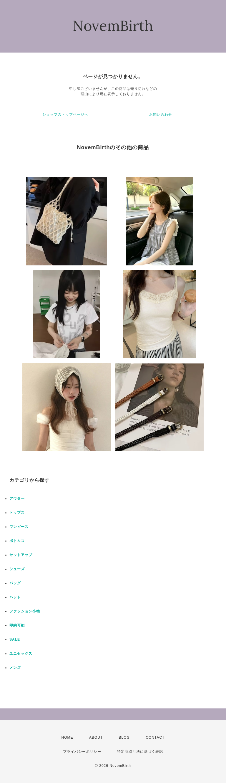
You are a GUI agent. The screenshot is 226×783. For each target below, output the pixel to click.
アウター (17, 498)
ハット (15, 597)
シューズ (17, 569)
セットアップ (20, 555)
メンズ (15, 668)
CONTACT (155, 737)
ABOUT (96, 737)
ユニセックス (20, 653)
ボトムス (17, 541)
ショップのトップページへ (65, 114)
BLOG (124, 737)
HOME (67, 737)
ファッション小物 (24, 611)
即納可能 (17, 625)
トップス (17, 513)
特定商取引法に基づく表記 (140, 752)
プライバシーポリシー (82, 752)
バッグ (15, 583)
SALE (14, 639)
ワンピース (19, 527)
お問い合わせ (160, 114)
